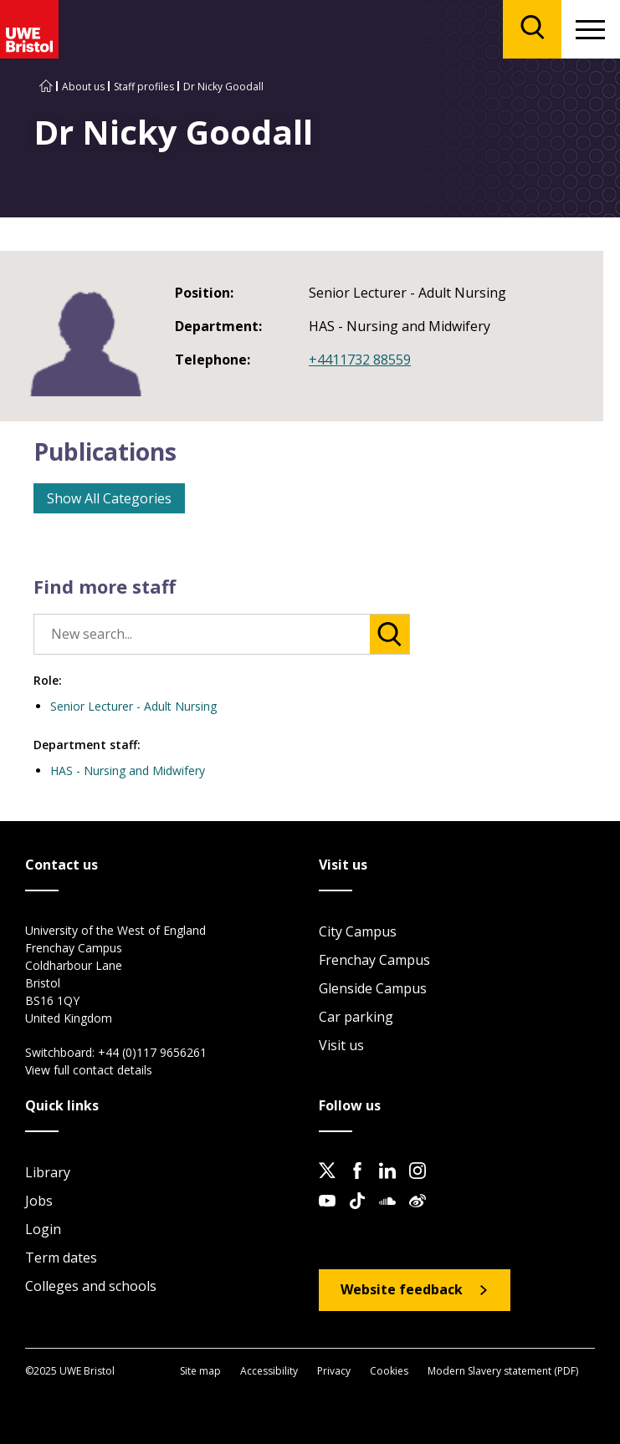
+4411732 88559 (360, 359)
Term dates (61, 1257)
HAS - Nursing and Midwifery (127, 770)
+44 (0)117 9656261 (152, 1052)
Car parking (356, 1017)
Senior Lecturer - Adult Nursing (133, 706)
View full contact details (88, 1070)
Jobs (39, 1200)
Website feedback (402, 1289)
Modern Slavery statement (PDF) (503, 1371)
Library (47, 1172)
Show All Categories (109, 498)
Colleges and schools (90, 1286)
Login (43, 1229)
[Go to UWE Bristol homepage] (46, 86)
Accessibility (269, 1371)
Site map (200, 1371)
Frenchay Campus (374, 960)
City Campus (358, 931)
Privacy (334, 1371)
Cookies (389, 1371)
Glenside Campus (373, 988)
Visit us (341, 1045)
